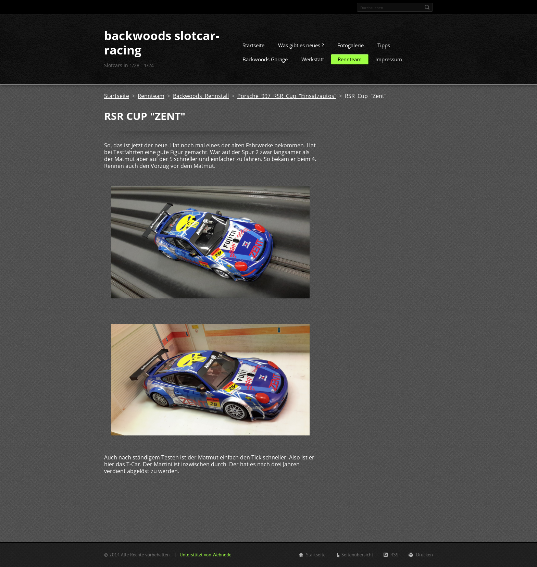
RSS (394, 555)
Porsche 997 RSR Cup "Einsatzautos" (286, 96)
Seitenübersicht (357, 555)
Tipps (383, 45)
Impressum (388, 59)
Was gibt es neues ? (301, 45)
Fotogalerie (350, 45)
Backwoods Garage (265, 59)
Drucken (424, 555)
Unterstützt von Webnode (205, 555)
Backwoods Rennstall (201, 96)
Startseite (253, 45)
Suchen (427, 7)
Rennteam (350, 59)
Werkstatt (312, 59)
